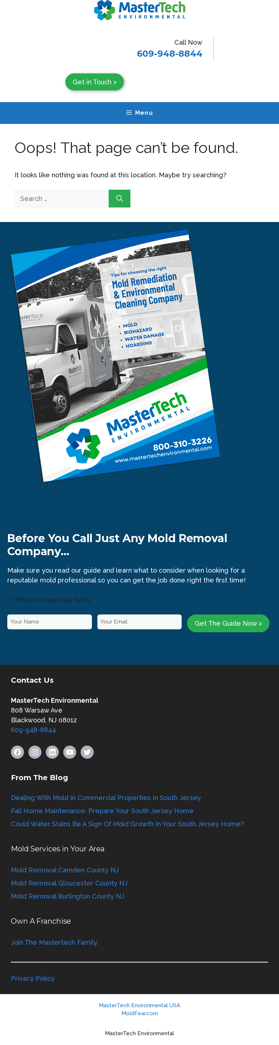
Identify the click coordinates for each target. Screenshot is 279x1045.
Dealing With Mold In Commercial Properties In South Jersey (106, 798)
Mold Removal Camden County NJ (65, 870)
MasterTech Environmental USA (139, 1005)
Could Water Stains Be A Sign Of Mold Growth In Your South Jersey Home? (127, 824)
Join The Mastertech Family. (54, 942)
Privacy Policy (32, 978)
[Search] (119, 198)
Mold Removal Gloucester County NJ (69, 883)
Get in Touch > (95, 82)
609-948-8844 (169, 53)
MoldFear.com (139, 1013)
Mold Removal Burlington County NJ (67, 896)
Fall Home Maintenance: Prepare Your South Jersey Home (102, 811)
